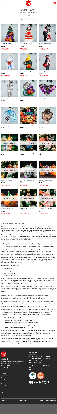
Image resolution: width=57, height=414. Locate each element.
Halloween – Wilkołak (43, 126)
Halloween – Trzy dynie (25, 126)
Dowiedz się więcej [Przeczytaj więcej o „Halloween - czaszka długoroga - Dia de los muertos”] (43, 185)
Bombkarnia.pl (52, 400)
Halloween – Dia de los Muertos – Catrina (27, 44)
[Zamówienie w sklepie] (28, 19)
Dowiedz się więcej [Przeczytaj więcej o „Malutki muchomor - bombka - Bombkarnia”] (24, 213)
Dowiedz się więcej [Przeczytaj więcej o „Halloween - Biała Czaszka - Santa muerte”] (24, 185)
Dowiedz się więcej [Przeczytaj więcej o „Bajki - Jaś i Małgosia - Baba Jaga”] (24, 156)
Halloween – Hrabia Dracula (45, 71)
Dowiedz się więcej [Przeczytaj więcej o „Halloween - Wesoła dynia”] (5, 213)
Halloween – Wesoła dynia (7, 208)
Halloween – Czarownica (6, 43)
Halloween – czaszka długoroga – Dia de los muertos (47, 180)
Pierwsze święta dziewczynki (45, 208)
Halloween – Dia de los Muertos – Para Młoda (46, 44)
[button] (3, 3)
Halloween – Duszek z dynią (7, 71)
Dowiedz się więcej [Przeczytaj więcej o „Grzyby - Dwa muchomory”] (43, 156)
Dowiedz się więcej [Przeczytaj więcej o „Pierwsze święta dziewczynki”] (43, 213)
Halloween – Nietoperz (44, 98)
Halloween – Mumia (5, 98)
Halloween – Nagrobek (25, 98)
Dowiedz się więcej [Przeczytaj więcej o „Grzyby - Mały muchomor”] (5, 185)
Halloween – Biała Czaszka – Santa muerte (27, 180)
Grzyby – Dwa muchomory (45, 153)
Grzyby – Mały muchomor (7, 180)
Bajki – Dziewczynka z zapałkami (8, 153)
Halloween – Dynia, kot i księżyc (27, 71)
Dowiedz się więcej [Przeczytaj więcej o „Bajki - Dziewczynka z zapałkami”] (5, 156)
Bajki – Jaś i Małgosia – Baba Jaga (27, 153)
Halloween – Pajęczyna (6, 126)
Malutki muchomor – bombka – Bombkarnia (27, 209)
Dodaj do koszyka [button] (5, 48)
